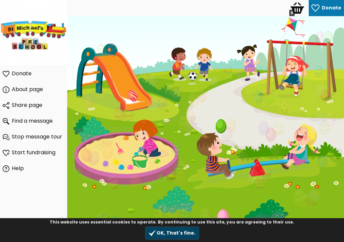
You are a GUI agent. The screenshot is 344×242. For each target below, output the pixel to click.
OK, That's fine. (172, 233)
